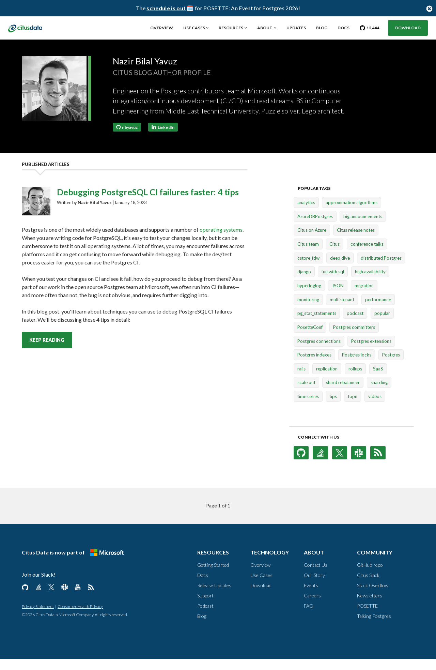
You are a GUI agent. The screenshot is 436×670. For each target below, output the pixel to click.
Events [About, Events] (311, 596)
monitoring (308, 311)
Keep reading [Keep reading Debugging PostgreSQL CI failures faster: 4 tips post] (46, 351)
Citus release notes (356, 241)
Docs (343, 27)
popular (382, 324)
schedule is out (166, 8)
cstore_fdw (308, 269)
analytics (306, 213)
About (264, 27)
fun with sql (333, 283)
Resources (231, 27)
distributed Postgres (381, 269)
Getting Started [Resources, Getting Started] (213, 576)
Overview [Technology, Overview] (260, 576)
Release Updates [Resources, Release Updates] (214, 596)
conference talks (367, 255)
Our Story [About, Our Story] (314, 586)
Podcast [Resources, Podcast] (205, 617)
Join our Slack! (39, 585)
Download (408, 27)
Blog (321, 27)
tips (333, 407)
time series (308, 407)
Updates (296, 27)
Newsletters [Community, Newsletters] (369, 607)
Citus (334, 255)
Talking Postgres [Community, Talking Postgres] (374, 627)
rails (301, 380)
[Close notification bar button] (429, 8)
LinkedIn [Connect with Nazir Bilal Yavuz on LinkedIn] (163, 138)
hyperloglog (309, 297)
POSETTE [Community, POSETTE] (367, 617)
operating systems (221, 241)
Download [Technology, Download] (260, 596)
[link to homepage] (33, 28)
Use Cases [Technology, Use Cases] (261, 586)
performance (378, 311)
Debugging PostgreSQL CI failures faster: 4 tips (148, 203)
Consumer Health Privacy (80, 617)
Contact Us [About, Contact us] (315, 576)
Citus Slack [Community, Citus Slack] (368, 586)
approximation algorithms (351, 213)
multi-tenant (342, 311)
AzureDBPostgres (315, 227)
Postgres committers (354, 338)
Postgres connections (319, 352)
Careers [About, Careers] (312, 607)
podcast (355, 324)
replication (327, 380)
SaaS (378, 380)
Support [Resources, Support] (205, 607)
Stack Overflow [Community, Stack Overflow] (372, 596)
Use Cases (194, 27)
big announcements (362, 227)
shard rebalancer (343, 393)
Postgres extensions (371, 352)
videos (375, 407)
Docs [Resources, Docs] (202, 586)
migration (364, 297)
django (304, 283)
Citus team (308, 255)
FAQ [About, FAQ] (308, 617)
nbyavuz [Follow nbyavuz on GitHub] (127, 138)
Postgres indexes (314, 366)
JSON (338, 297)
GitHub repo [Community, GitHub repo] (370, 576)
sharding (379, 393)
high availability (370, 283)
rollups (355, 380)
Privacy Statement (38, 617)
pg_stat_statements (316, 324)
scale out (306, 393)
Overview (161, 27)
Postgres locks (356, 366)
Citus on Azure (311, 241)
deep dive (340, 269)
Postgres (391, 366)
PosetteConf (310, 338)
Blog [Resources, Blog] (201, 627)
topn (352, 407)
